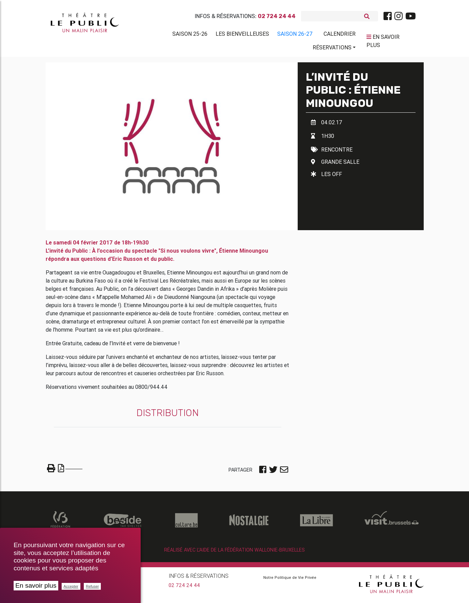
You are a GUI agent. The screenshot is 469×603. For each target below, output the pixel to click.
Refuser (92, 586)
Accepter (71, 586)
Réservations (332, 48)
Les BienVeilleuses (242, 35)
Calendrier (340, 35)
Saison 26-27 (295, 35)
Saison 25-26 (189, 35)
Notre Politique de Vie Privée (289, 580)
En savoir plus (36, 585)
